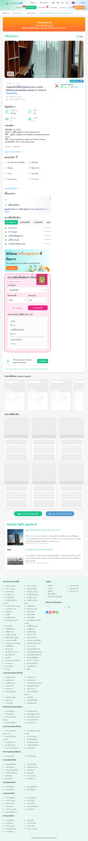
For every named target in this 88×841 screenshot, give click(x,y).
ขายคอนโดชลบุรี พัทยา (11, 770)
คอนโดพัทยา (30, 770)
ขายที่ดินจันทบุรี (31, 632)
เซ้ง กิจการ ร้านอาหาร (33, 660)
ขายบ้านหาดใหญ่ (10, 800)
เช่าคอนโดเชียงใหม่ (32, 786)
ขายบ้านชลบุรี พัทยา (32, 806)
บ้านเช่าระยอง (31, 826)
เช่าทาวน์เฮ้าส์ (9, 666)
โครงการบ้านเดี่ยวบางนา (12, 748)
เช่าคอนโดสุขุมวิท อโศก (33, 714)
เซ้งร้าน (29, 669)
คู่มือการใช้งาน (52, 594)
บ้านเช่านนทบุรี (9, 756)
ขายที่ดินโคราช (31, 629)
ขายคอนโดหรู (9, 703)
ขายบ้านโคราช (31, 809)
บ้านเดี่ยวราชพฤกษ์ (32, 591)
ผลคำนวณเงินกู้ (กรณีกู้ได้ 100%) (18, 314)
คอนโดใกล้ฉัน (30, 617)
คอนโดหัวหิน (8, 775)
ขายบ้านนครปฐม (31, 736)
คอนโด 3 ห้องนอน (10, 586)
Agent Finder (19, 7)
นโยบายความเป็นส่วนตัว (55, 596)
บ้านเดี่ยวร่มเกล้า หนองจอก (13, 606)
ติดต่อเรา (83, 3)
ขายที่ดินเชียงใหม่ (10, 629)
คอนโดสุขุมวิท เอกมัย (33, 686)
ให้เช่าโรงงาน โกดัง (32, 609)
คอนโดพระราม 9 (10, 680)
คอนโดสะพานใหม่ (10, 677)
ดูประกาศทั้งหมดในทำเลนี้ (28, 514)
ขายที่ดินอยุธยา (31, 606)
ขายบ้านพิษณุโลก (10, 798)
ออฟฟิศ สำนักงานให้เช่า (11, 637)
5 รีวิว (76, 87)
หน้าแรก (6, 13)
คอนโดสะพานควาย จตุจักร (34, 683)
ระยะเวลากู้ (31, 295)
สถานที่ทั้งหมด (11, 222)
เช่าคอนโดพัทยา (9, 786)
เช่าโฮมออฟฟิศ (31, 614)
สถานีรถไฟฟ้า (25, 222)
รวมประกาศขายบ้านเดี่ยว (34, 640)
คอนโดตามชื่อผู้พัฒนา (33, 657)
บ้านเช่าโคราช (9, 823)
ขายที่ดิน (7, 614)
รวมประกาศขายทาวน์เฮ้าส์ (12, 643)
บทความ (50, 588)
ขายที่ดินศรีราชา (9, 646)
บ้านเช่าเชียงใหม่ (9, 820)
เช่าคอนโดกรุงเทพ (32, 711)
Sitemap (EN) (74, 588)
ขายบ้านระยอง (9, 806)
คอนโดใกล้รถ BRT (10, 655)
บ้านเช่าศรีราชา (9, 831)
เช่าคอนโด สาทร (31, 722)
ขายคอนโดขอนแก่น (32, 767)
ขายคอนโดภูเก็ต (9, 767)
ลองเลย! (12, 268)
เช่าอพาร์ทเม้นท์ (9, 591)
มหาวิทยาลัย (38, 222)
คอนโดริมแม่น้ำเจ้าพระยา (34, 643)
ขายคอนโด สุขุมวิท (10, 697)
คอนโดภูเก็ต (30, 773)
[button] (62, 3)
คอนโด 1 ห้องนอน (10, 589)
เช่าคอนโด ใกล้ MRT (32, 720)
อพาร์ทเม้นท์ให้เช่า (10, 722)
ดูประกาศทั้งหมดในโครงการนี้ (60, 514)
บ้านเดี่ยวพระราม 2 (10, 745)
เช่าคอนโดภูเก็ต (31, 789)
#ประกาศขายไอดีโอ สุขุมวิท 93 (33, 369)
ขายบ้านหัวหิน (31, 803)
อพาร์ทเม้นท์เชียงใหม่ (11, 773)
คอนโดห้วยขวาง (31, 677)
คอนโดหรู (8, 657)
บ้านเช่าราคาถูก (31, 646)
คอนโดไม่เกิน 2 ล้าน (10, 609)
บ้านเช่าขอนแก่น (10, 826)
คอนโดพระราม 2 (31, 680)
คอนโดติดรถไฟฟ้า (10, 617)
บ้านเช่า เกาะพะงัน (32, 829)
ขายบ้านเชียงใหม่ (31, 798)
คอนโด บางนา (9, 700)
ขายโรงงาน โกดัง (31, 634)
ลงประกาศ (80, 8)
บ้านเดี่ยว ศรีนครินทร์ (33, 745)
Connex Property (67, 84)
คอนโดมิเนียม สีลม (32, 700)
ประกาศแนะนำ (42, 7)
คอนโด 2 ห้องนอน (32, 586)
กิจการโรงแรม (9, 663)
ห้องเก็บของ (8, 612)
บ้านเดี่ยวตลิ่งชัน (9, 597)
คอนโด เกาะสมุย (31, 775)
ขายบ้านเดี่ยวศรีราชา (11, 812)
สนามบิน (50, 222)
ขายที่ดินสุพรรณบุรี (32, 626)
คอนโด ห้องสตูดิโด (32, 589)
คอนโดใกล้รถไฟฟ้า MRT (33, 649)
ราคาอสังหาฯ (11, 285)
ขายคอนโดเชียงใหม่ (10, 764)
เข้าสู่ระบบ (33, 3)
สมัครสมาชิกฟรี (44, 3)
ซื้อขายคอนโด (9, 649)
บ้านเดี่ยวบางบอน (32, 597)
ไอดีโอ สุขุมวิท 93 (32, 13)
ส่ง (69, 607)
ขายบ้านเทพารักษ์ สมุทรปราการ (9, 732)
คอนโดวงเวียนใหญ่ (10, 691)
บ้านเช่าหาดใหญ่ (31, 823)
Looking (70, 7)
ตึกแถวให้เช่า (8, 626)
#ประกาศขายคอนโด (10, 369)
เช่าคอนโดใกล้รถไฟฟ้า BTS (34, 655)
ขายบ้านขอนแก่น (10, 803)
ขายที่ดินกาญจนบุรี (10, 634)
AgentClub (62, 7)
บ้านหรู (7, 669)
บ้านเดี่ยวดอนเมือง (32, 739)
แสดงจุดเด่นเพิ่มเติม (12, 188)
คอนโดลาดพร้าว (9, 686)
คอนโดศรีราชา (31, 778)
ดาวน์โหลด (43, 361)
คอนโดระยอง (8, 778)
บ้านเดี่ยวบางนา (9, 594)
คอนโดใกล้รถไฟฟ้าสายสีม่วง (34, 652)
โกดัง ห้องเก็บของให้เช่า (11, 620)
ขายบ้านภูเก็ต (30, 800)
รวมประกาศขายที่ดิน (11, 640)
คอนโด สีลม (30, 697)
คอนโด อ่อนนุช (31, 688)
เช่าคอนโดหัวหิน (9, 789)
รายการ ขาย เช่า (31, 7)
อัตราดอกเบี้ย (11, 295)
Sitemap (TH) (74, 591)
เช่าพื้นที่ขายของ (9, 632)
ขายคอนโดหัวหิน (31, 764)
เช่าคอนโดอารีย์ (9, 714)
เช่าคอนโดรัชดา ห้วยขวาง (34, 717)
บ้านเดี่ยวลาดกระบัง (32, 742)
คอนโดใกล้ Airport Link (12, 652)
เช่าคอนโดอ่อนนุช (10, 711)
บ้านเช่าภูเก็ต (30, 820)
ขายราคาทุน (53, 7)
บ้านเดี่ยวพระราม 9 (10, 742)
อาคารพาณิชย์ (31, 612)
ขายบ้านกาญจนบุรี (10, 809)
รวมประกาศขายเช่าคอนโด (12, 660)
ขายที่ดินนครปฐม (10, 683)
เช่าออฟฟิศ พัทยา (32, 666)
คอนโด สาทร (8, 688)
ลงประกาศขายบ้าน (32, 637)
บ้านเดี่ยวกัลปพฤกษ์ (32, 594)
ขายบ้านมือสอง (31, 748)
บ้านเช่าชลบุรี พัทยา (10, 829)
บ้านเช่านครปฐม (31, 756)
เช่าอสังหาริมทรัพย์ (32, 663)
